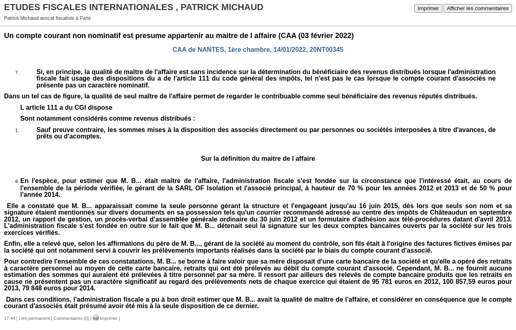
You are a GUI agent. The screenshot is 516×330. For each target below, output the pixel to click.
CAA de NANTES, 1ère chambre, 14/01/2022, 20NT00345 (258, 49)
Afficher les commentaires (478, 8)
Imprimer (428, 8)
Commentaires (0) (71, 318)
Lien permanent (34, 318)
